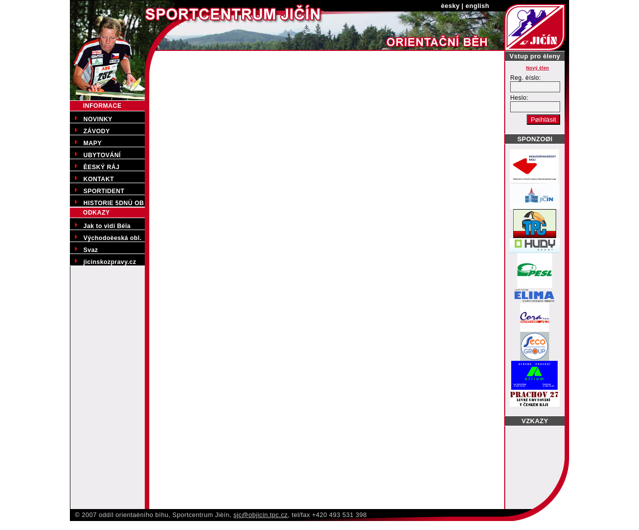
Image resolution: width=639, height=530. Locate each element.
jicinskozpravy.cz (109, 262)
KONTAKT (98, 179)
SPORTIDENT (103, 191)
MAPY (92, 143)
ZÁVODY (96, 131)
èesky (450, 5)
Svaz (90, 250)
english (477, 5)
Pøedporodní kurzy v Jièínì (40, 525)
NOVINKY (97, 119)
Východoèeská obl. (112, 238)
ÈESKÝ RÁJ (101, 167)
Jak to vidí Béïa (107, 226)
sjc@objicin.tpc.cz (261, 515)
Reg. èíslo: (525, 77)
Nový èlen (537, 67)
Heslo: (519, 97)
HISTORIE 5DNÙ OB (113, 203)
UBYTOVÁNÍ (102, 155)
